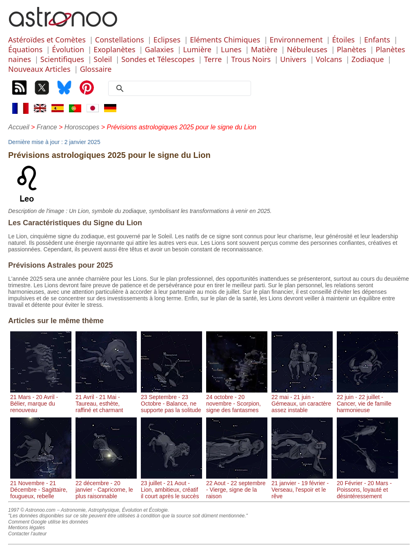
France (47, 127)
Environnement (296, 39)
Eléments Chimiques (225, 39)
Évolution (68, 49)
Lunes (231, 49)
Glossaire (96, 69)
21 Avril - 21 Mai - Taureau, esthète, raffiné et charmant (106, 400)
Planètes (351, 49)
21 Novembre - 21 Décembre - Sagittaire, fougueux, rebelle (40, 486)
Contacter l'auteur (27, 534)
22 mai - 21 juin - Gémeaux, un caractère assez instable (302, 400)
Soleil (102, 59)
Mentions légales (26, 527)
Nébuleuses (307, 49)
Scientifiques (62, 59)
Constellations (119, 39)
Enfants (377, 39)
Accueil (18, 127)
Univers (293, 59)
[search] (182, 88)
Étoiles (343, 39)
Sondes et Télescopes (157, 59)
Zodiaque (367, 59)
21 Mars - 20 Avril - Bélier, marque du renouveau (40, 400)
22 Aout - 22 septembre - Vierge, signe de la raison (236, 486)
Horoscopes (81, 127)
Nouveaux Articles (39, 69)
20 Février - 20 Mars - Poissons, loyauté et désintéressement (367, 486)
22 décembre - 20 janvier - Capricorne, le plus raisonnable (106, 486)
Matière (264, 49)
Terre (213, 59)
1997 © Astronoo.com (32, 510)
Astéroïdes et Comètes (47, 39)
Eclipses (166, 39)
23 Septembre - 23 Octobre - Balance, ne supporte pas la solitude (171, 400)
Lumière (197, 49)
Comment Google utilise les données (48, 522)
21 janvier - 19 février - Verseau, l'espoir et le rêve (302, 486)
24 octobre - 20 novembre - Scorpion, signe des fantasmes (236, 400)
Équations (25, 49)
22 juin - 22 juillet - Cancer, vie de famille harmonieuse (367, 400)
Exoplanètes (114, 49)
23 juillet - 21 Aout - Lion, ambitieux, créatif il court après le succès (171, 486)
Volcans (329, 59)
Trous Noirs (251, 59)
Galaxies (159, 49)
